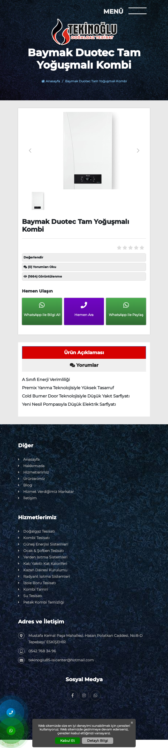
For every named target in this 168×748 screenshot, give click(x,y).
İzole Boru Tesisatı (37, 583)
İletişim (27, 498)
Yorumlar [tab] (84, 365)
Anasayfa (50, 81)
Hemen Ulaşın (37, 291)
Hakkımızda (31, 466)
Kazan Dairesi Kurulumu (42, 570)
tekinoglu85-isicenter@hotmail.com (56, 660)
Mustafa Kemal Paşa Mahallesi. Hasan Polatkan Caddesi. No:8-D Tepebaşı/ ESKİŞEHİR (80, 638)
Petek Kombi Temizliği (41, 602)
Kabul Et (67, 740)
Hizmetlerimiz (33, 472)
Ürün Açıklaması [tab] (84, 352)
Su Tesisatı (30, 596)
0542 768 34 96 (37, 651)
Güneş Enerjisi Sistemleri (43, 544)
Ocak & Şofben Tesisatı (41, 551)
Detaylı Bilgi (97, 740)
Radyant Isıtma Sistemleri (44, 576)
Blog (25, 485)
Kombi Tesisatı (34, 538)
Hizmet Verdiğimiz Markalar (46, 492)
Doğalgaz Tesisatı (36, 531)
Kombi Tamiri (33, 589)
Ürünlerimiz (31, 479)
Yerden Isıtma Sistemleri (42, 557)
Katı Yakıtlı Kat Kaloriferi (42, 563)
